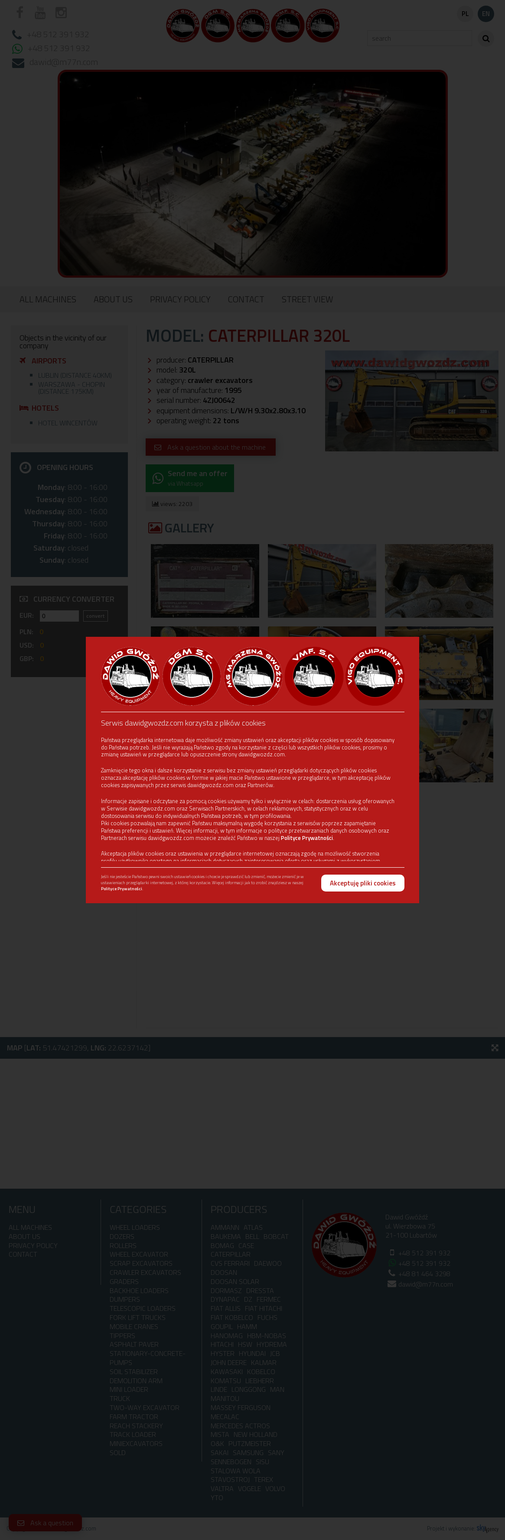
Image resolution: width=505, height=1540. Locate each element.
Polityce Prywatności (307, 837)
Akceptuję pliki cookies (363, 883)
